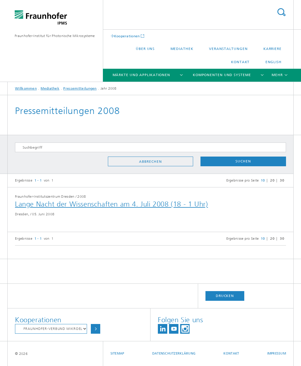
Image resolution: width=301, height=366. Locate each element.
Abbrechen (150, 162)
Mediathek (181, 49)
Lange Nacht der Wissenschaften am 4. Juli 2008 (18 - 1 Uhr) (111, 204)
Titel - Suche (281, 12)
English (273, 62)
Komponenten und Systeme (222, 75)
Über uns (145, 49)
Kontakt (240, 62)
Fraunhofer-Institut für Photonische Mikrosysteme (55, 36)
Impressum (276, 353)
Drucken (225, 296)
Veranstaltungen (228, 49)
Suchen (243, 161)
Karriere (272, 49)
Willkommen (26, 88)
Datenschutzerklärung (174, 353)
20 (272, 180)
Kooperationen (127, 36)
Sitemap (117, 353)
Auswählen (95, 329)
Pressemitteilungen (79, 88)
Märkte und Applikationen (141, 75)
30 (282, 180)
